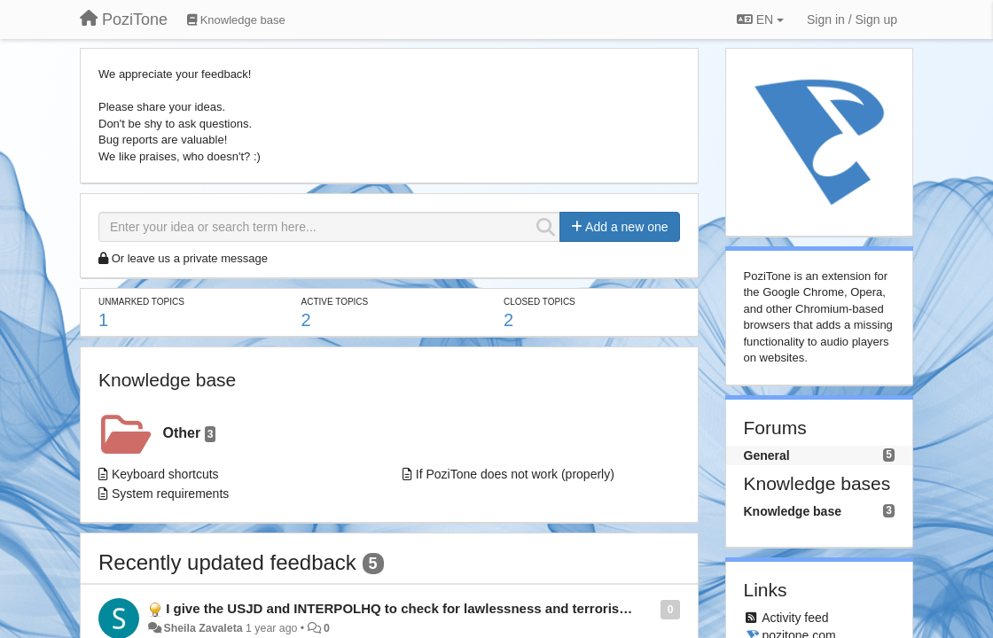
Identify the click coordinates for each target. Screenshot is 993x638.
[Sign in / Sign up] (852, 19)
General (767, 455)
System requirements (170, 493)
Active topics (335, 302)
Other (189, 433)
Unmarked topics (141, 302)
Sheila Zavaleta (202, 628)
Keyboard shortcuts (165, 474)
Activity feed (795, 618)
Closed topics (539, 302)
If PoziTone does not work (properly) (515, 474)
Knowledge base (167, 380)
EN (760, 19)
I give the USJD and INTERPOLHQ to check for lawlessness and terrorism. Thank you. (437, 608)
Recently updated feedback (227, 562)
